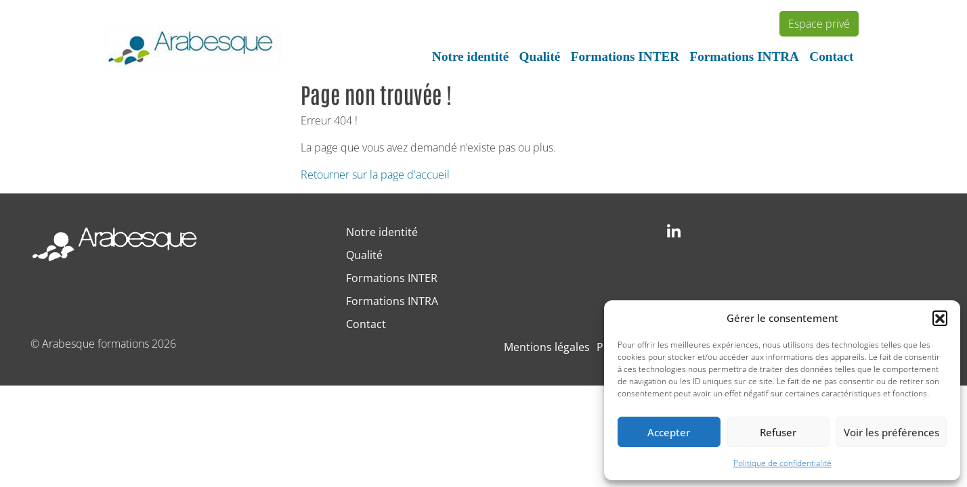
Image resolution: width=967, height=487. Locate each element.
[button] (940, 318)
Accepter (668, 432)
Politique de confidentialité (782, 463)
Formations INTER (625, 56)
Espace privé (819, 23)
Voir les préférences (891, 432)
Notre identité (470, 56)
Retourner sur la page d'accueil (375, 174)
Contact (831, 56)
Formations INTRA (744, 56)
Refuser (778, 432)
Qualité (540, 56)
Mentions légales (547, 347)
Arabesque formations (95, 343)
